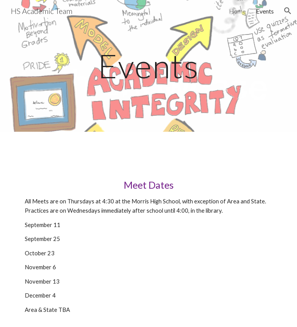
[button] (287, 11)
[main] (148, 65)
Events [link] (265, 11)
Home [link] (237, 11)
